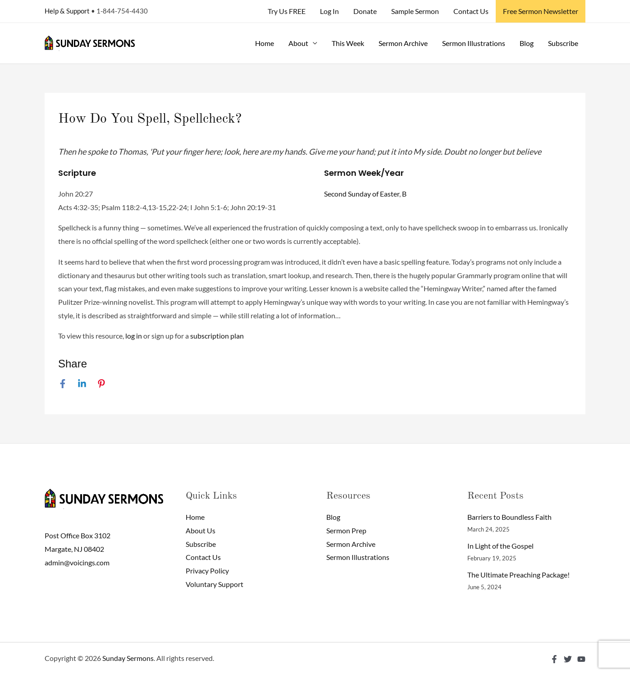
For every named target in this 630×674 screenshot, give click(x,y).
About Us (200, 530)
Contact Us (470, 11)
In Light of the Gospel (500, 545)
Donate (365, 11)
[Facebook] (62, 383)
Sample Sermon (415, 11)
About (298, 43)
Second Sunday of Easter (361, 193)
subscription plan (217, 335)
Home (264, 43)
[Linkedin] (82, 383)
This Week (348, 43)
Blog (527, 43)
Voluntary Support (214, 584)
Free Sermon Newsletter (540, 11)
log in (133, 335)
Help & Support (67, 11)
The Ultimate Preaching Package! (518, 574)
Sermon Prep (346, 530)
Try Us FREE (287, 11)
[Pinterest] (101, 383)
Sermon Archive (403, 43)
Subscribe (563, 43)
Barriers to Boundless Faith (509, 517)
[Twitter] (568, 659)
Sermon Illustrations (473, 43)
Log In (329, 11)
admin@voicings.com (77, 562)
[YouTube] (581, 659)
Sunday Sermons (128, 658)
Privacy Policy (207, 570)
